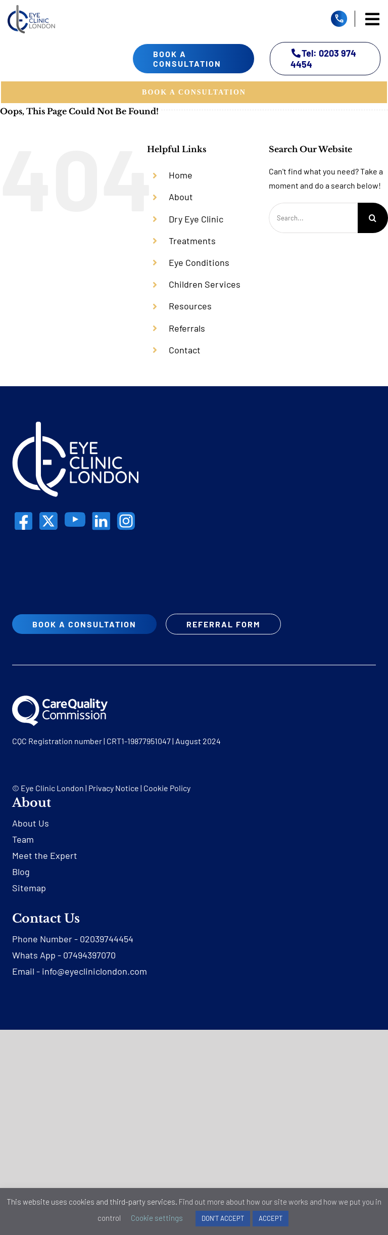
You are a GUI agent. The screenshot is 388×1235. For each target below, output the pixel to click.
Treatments (192, 240)
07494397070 (89, 954)
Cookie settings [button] (157, 1217)
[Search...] (313, 218)
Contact (185, 349)
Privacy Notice (113, 788)
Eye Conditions (199, 262)
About (181, 196)
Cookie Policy (166, 788)
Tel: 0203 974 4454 (323, 59)
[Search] (373, 218)
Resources (190, 305)
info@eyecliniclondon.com (94, 971)
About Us (30, 823)
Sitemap (29, 887)
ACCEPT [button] (270, 1218)
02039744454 (106, 938)
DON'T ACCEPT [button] (223, 1218)
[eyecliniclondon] (31, 9)
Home (180, 174)
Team (23, 839)
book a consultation (187, 58)
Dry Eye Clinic (196, 218)
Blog (21, 871)
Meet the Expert (44, 855)
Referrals (187, 328)
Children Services (204, 284)
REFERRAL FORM (223, 624)
